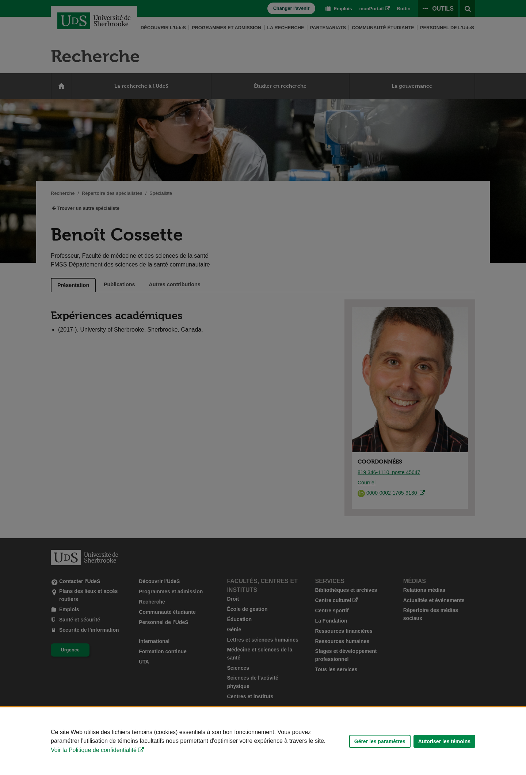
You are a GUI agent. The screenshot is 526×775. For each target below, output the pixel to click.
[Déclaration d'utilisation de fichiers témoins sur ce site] (263, 741)
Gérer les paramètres (379, 741)
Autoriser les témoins (444, 741)
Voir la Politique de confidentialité (94, 750)
